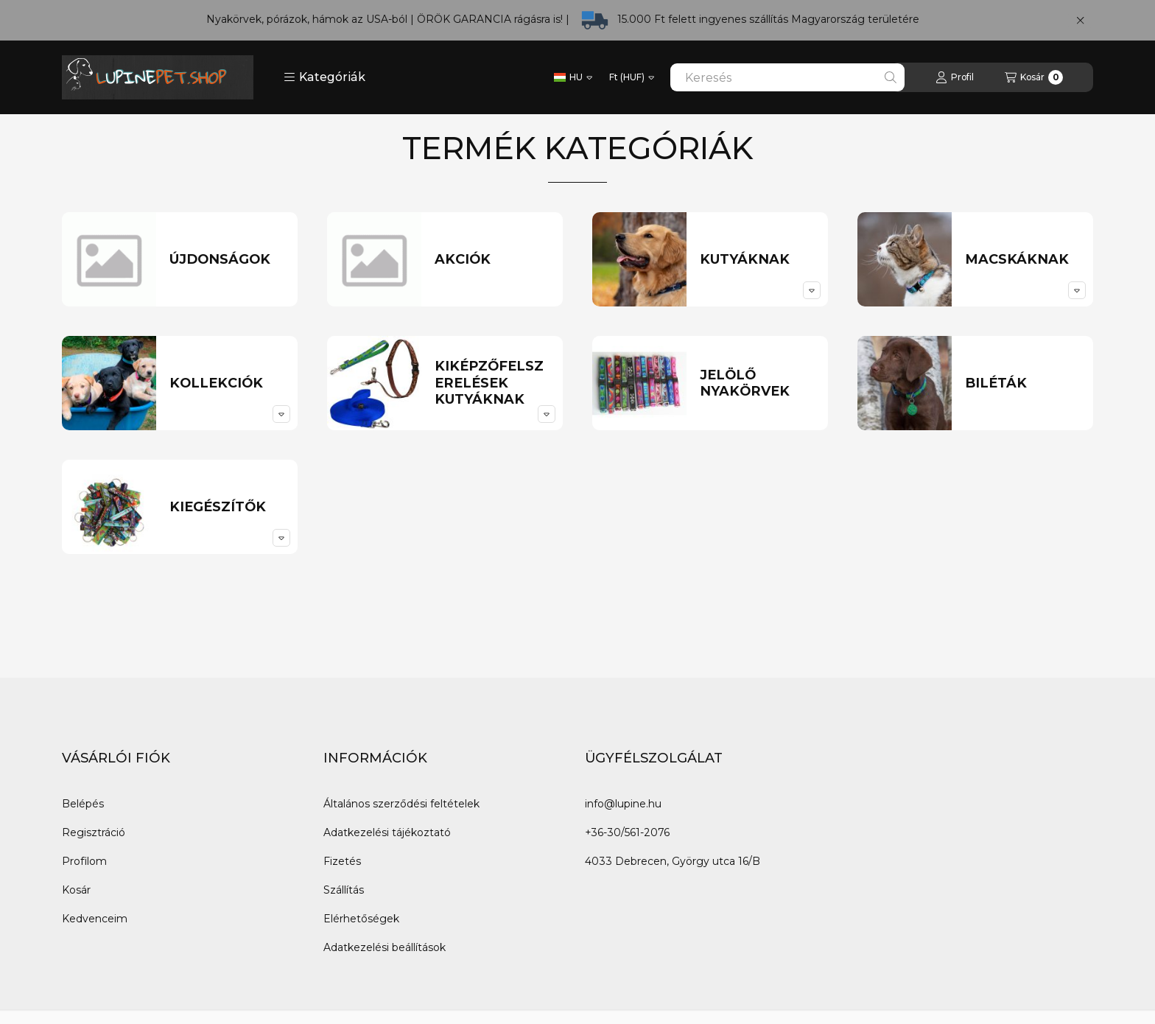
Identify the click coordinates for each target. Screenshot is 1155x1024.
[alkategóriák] (812, 290)
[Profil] (955, 77)
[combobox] (787, 77)
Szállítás (343, 890)
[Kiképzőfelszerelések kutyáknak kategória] (492, 383)
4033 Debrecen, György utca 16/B (672, 861)
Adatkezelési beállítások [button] (384, 947)
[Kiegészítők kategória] (227, 507)
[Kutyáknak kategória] (757, 259)
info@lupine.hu (623, 803)
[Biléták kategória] (1023, 383)
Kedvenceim (94, 918)
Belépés (83, 803)
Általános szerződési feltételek (401, 803)
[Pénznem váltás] (631, 77)
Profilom (84, 861)
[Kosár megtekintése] (1034, 77)
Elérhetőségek (361, 918)
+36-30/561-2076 (627, 832)
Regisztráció (93, 832)
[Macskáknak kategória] (1023, 259)
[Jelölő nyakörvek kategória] (757, 383)
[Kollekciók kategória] (227, 383)
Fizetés (342, 861)
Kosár (76, 890)
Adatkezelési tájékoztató (387, 832)
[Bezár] (1080, 20)
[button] (324, 77)
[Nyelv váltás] (573, 77)
